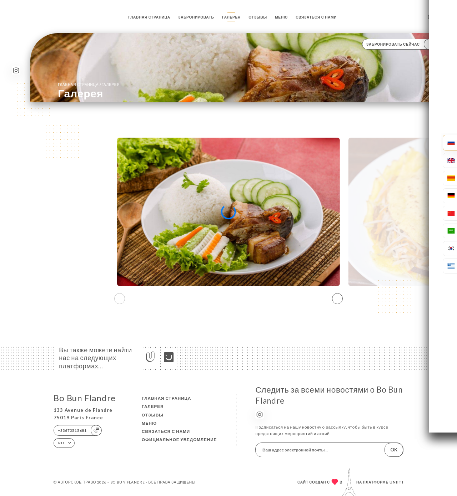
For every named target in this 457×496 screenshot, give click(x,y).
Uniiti (396, 482)
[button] (337, 299)
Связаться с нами (316, 17)
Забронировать (196, 17)
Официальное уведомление (179, 439)
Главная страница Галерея (89, 84)
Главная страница (149, 17)
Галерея (231, 17)
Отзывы (257, 17)
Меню (281, 17)
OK (393, 449)
